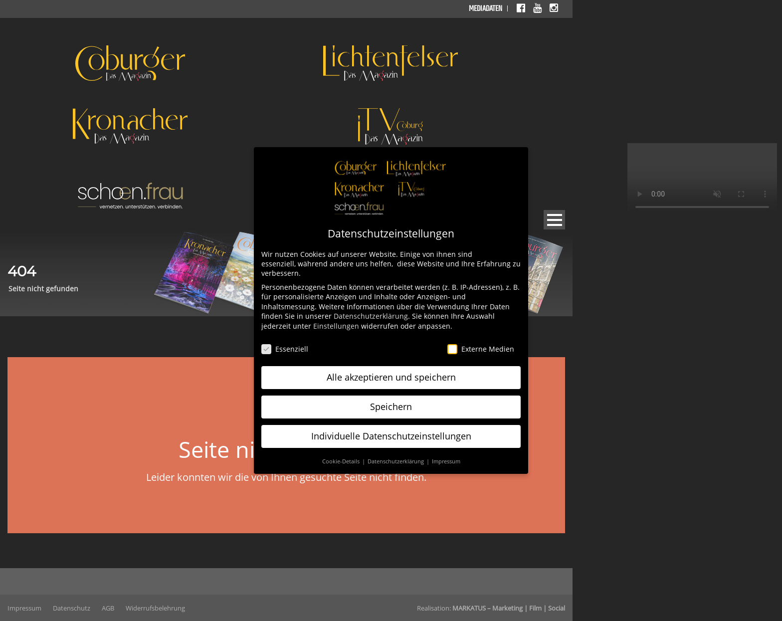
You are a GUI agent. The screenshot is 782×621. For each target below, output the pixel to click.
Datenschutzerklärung (371, 316)
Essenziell (284, 349)
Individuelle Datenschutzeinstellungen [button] (391, 436)
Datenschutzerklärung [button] (396, 461)
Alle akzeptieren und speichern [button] (391, 377)
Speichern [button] (391, 407)
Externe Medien (480, 349)
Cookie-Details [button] (341, 461)
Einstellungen (336, 326)
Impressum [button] (446, 461)
